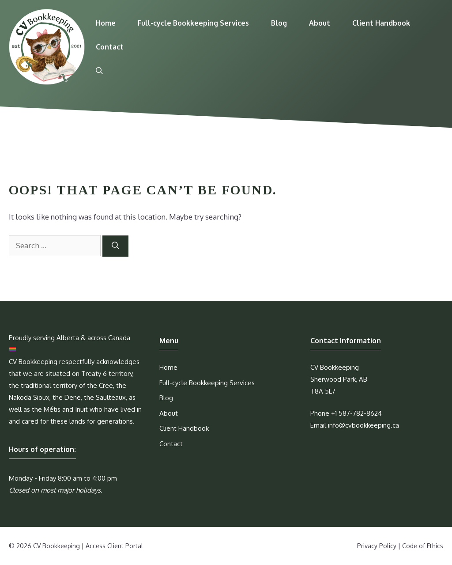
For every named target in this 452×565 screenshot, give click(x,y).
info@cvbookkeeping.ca (363, 425)
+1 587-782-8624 (356, 413)
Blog (279, 23)
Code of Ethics (422, 546)
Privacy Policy (376, 546)
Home (106, 23)
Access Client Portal (114, 546)
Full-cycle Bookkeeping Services (193, 23)
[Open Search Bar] (99, 71)
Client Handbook (381, 23)
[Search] (115, 246)
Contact (110, 46)
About (319, 23)
